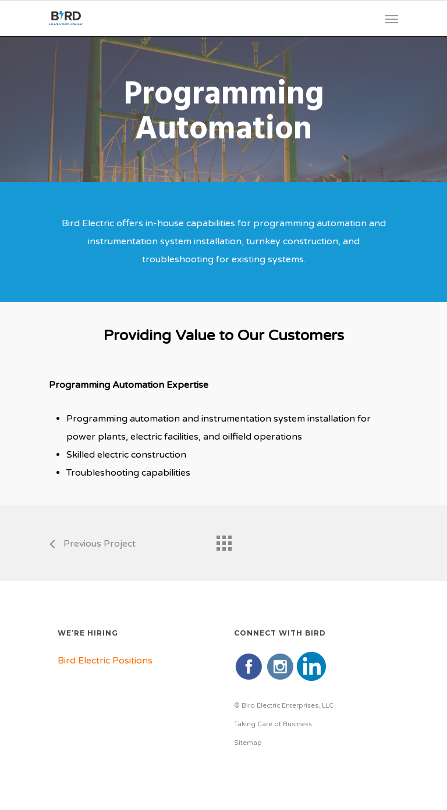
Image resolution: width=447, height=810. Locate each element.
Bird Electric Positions (105, 660)
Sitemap (248, 743)
